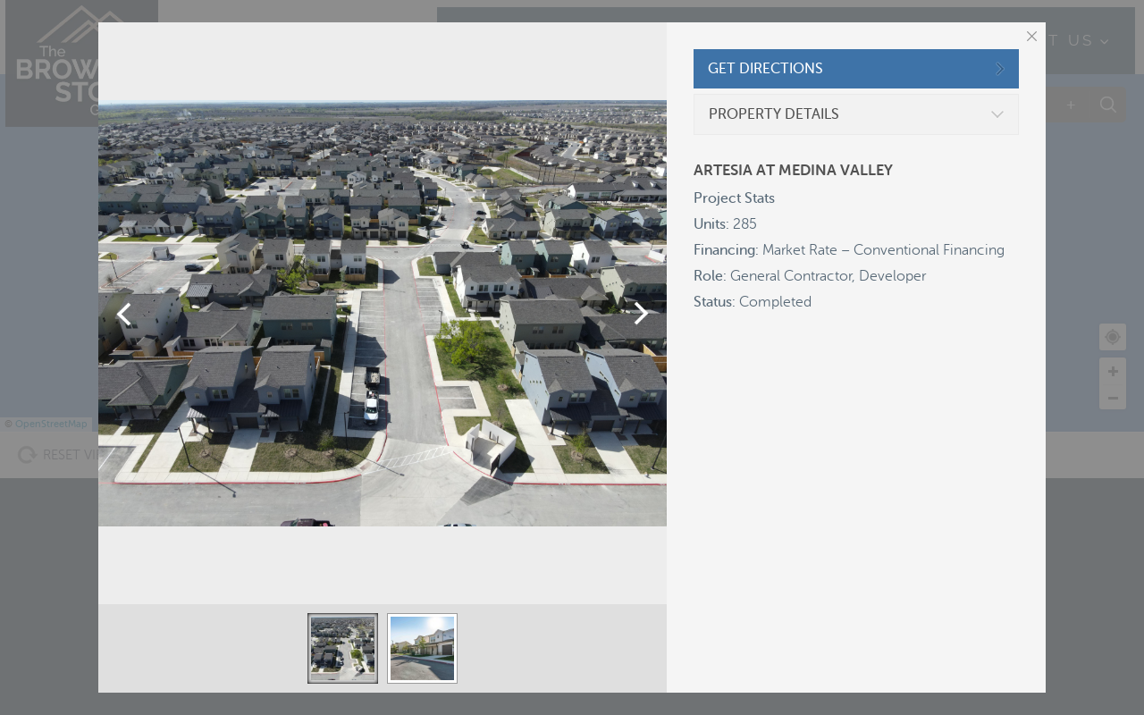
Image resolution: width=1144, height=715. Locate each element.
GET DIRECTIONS (765, 69)
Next (641, 313)
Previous (123, 313)
